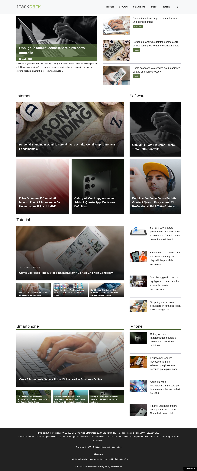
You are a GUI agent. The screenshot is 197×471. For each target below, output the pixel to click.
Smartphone (139, 7)
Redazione (91, 466)
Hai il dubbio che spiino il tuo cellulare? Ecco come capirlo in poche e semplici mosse (104, 292)
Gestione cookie (190, 468)
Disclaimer (117, 466)
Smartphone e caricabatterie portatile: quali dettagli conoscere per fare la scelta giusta (32, 399)
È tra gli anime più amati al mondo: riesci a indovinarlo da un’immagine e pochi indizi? (39, 202)
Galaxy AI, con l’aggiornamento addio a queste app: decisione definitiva (95, 202)
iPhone (154, 7)
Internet (110, 7)
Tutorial (166, 7)
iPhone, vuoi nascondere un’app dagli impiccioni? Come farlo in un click (163, 409)
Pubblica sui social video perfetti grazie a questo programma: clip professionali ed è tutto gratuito (154, 202)
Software (123, 7)
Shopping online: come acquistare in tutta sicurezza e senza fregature (165, 306)
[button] (177, 7)
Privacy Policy (104, 466)
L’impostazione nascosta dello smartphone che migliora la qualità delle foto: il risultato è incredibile (69, 399)
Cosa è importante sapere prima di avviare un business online (60, 379)
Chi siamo (79, 466)
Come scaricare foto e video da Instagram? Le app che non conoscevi (66, 272)
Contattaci (116, 447)
